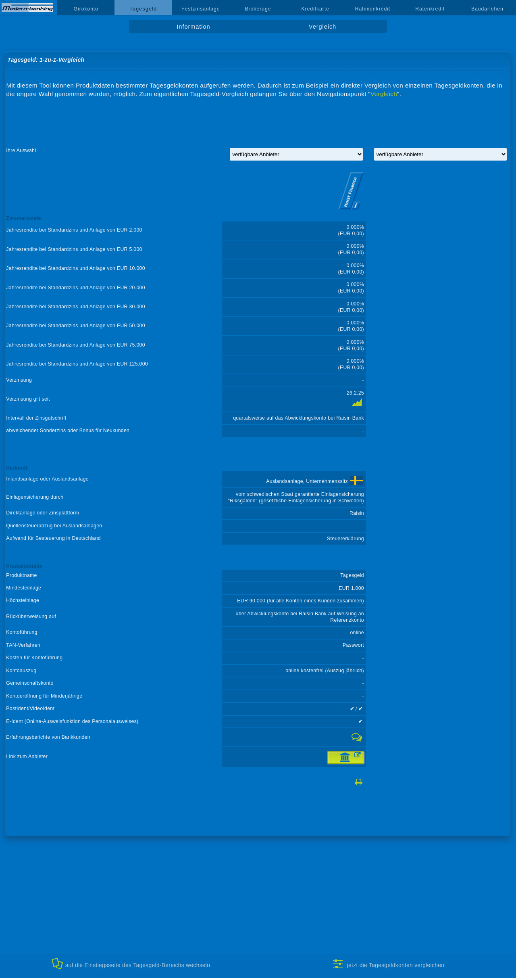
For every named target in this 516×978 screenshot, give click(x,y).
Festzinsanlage (200, 9)
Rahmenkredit (373, 9)
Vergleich (322, 26)
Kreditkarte (315, 9)
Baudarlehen (487, 9)
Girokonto (86, 9)
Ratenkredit (430, 9)
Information (193, 26)
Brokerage (258, 9)
